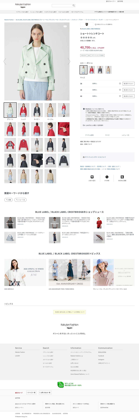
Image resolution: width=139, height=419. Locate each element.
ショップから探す (48, 356)
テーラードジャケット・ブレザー (94, 20)
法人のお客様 (74, 367)
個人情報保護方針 (26, 413)
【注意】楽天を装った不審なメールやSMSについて (70, 312)
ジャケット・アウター (78, 20)
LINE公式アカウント (104, 363)
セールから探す (47, 363)
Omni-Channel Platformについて (80, 374)
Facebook (101, 356)
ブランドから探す (48, 352)
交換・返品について (113, 166)
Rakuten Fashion (32, 5)
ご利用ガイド (74, 359)
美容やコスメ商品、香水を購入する (54, 404)
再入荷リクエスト (128, 84)
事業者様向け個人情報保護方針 (41, 413)
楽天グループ (110, 1)
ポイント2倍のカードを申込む (81, 404)
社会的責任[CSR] (56, 413)
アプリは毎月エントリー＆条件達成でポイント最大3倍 (109, 12)
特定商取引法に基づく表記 (78, 370)
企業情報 (17, 413)
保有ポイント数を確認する (107, 404)
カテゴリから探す (48, 359)
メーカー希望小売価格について (111, 169)
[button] (4, 61)
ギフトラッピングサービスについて (95, 157)
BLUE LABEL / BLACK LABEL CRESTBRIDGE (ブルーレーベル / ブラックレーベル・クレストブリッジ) (43, 20)
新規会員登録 (102, 352)
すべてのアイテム (48, 367)
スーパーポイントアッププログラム (81, 352)
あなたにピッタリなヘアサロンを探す (25, 404)
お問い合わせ (74, 363)
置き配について (101, 166)
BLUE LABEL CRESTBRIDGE (91, 29)
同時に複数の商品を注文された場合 (90, 169)
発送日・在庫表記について (87, 166)
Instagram (101, 359)
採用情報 (65, 413)
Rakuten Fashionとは (77, 356)
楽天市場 (120, 1)
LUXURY (17, 356)
